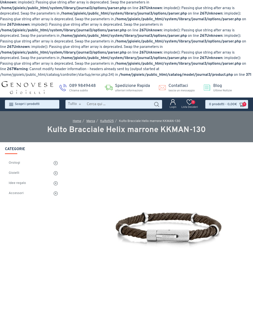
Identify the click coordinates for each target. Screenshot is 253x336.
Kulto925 (107, 121)
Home (77, 121)
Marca (90, 121)
